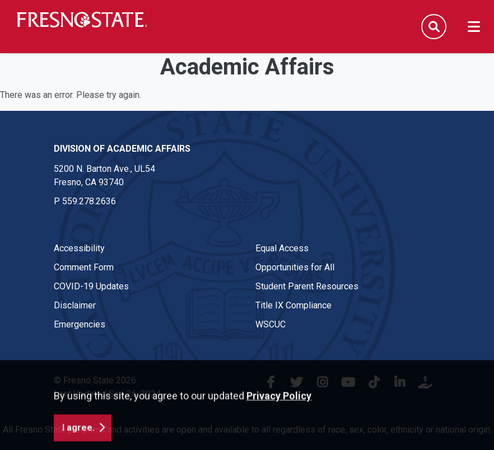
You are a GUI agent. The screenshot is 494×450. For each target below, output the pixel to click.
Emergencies (79, 324)
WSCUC (270, 324)
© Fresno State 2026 (95, 380)
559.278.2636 (89, 201)
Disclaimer (75, 305)
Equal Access (282, 248)
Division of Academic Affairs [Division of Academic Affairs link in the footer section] (122, 148)
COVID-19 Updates (91, 286)
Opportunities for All (294, 267)
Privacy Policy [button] (278, 418)
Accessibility (79, 248)
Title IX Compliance (293, 305)
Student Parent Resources (306, 286)
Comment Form (84, 267)
